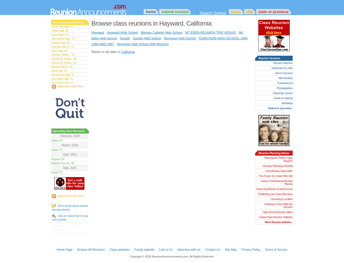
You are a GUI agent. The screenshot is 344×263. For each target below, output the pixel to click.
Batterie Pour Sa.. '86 (62, 163)
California (128, 52)
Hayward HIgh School (122, 32)
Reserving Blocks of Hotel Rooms (274, 188)
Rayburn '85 (57, 159)
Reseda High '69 (60, 42)
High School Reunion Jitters (278, 212)
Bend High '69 (59, 70)
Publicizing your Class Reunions (275, 193)
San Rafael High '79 (62, 78)
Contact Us (212, 249)
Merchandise (286, 78)
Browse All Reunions (91, 249)
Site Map (231, 249)
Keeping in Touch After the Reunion (278, 206)
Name (236, 12)
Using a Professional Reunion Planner (277, 182)
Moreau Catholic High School (161, 32)
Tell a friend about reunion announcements (70, 207)
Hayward (97, 32)
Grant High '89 (59, 50)
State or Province (273, 12)
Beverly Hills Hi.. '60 (61, 66)
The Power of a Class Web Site (276, 175)
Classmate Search (283, 93)
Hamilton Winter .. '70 (62, 54)
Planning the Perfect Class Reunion (278, 159)
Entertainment (285, 83)
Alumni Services (284, 73)
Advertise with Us (189, 249)
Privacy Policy (251, 249)
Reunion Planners (283, 62)
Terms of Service (276, 249)
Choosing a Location (281, 199)
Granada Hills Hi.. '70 (62, 46)
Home (151, 12)
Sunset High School (147, 38)
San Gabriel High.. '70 (63, 38)
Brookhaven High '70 (62, 74)
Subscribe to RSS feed (67, 87)
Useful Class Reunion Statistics (276, 217)
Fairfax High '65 (59, 30)
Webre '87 (56, 140)
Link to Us (165, 249)
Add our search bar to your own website (70, 217)
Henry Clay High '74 (62, 26)
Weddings (287, 103)
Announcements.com (95, 9)
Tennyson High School (180, 38)
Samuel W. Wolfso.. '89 (63, 58)
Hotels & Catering (283, 98)
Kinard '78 (56, 172)
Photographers (285, 88)
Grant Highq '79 (59, 34)
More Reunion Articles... (279, 222)
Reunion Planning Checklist (278, 165)
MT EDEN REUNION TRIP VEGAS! (210, 32)
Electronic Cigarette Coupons (65, 228)
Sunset (125, 38)
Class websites (120, 249)
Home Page (64, 249)
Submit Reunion (175, 12)
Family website (144, 249)
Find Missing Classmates (279, 170)
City (249, 12)
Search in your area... (280, 108)
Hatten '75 (56, 149)
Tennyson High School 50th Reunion (143, 44)
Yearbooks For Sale (282, 68)
